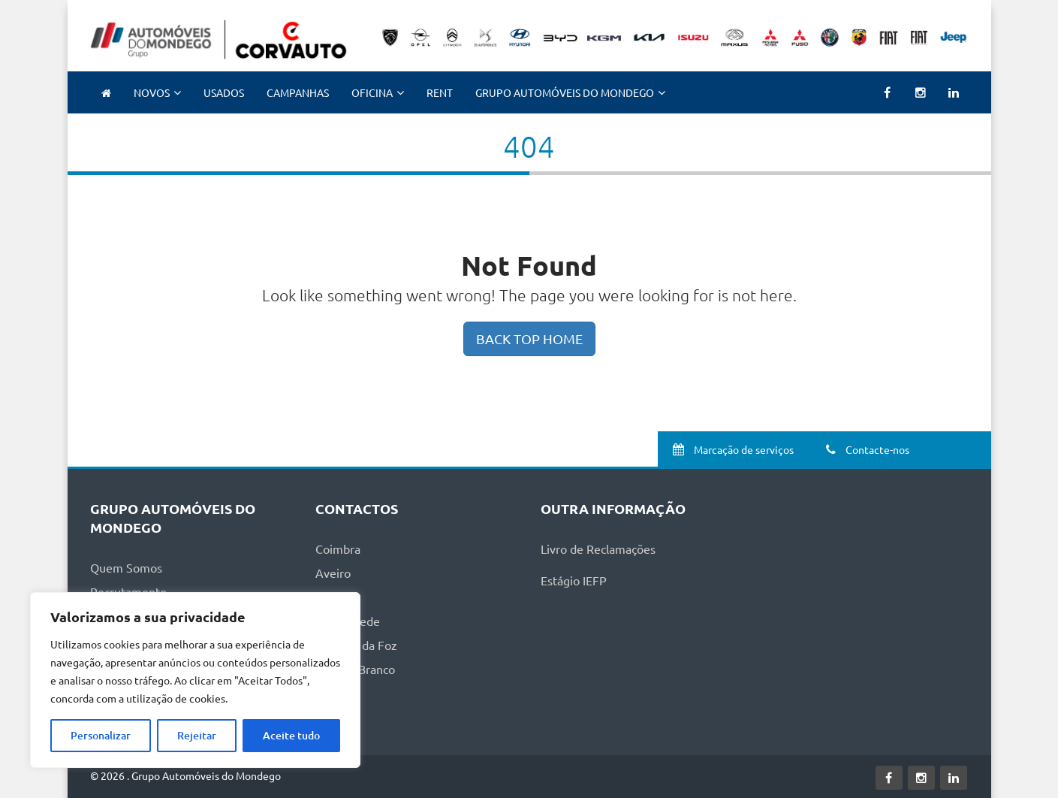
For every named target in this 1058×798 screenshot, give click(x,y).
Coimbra (337, 548)
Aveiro (333, 572)
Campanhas (298, 92)
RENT (440, 92)
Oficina (372, 92)
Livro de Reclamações (598, 548)
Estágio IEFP (574, 580)
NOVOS (152, 92)
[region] (195, 680)
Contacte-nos (865, 449)
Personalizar (101, 735)
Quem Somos (126, 567)
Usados (223, 92)
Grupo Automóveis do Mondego (564, 92)
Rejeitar (196, 735)
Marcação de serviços (731, 449)
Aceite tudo (291, 735)
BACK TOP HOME (529, 338)
